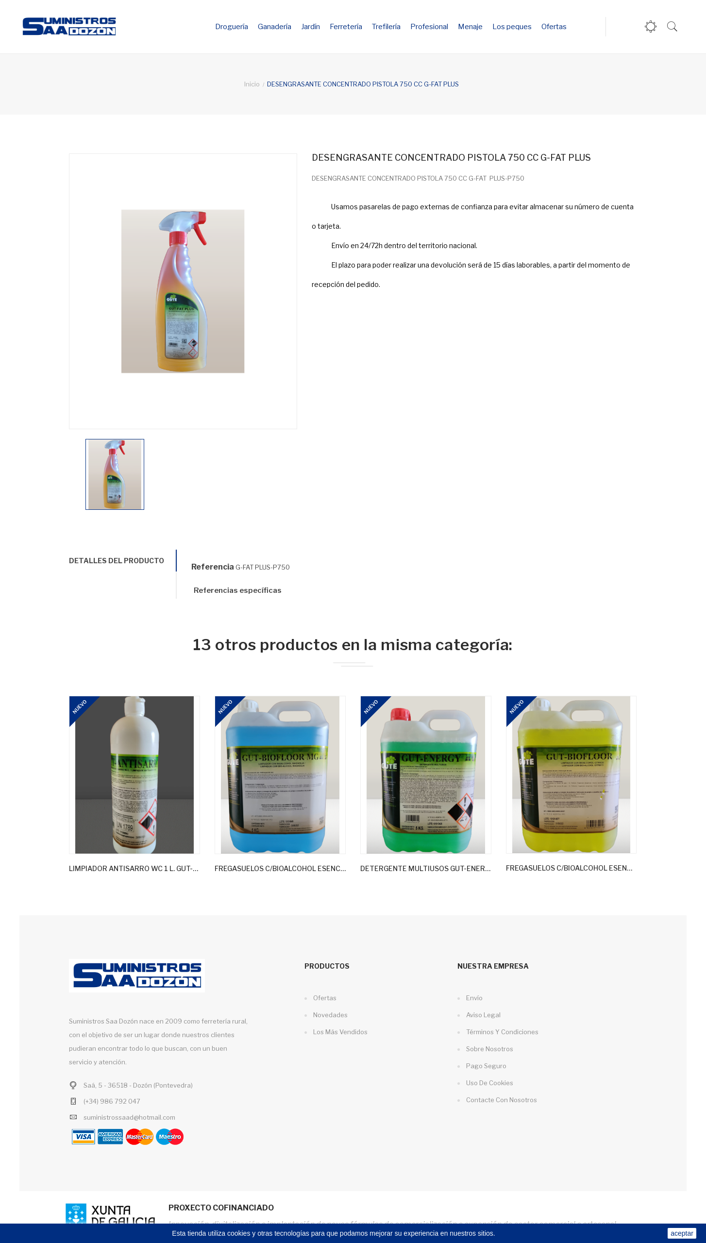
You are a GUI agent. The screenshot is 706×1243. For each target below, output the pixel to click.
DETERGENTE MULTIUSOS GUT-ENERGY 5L (425, 868)
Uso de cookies (489, 1083)
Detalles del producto (116, 560)
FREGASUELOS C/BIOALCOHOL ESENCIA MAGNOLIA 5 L (280, 868)
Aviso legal (483, 1015)
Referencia (212, 566)
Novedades (330, 1015)
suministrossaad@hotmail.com (129, 1117)
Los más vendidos (340, 1032)
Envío (474, 998)
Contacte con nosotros (501, 1100)
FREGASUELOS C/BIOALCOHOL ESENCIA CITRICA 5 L (571, 868)
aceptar (682, 1233)
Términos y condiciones (501, 1032)
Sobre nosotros (489, 1049)
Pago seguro (485, 1066)
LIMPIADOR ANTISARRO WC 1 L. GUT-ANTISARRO (134, 868)
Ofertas (324, 998)
